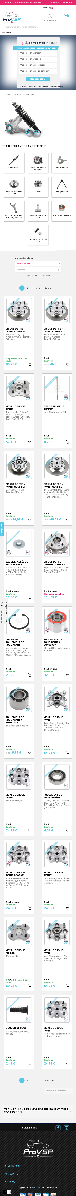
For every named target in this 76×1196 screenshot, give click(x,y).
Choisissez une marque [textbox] (31, 53)
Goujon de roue (16, 1028)
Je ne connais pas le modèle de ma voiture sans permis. (41, 86)
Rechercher (38, 79)
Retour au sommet (58, 1091)
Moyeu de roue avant (15, 408)
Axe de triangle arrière (54, 408)
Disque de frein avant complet (16, 330)
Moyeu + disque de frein (14, 192)
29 (40, 288)
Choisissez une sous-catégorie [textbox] (35, 71)
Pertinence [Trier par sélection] (38, 270)
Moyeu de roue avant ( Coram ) (15, 874)
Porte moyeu (62, 167)
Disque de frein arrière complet (54, 563)
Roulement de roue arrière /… (53, 796)
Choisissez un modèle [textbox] (30, 59)
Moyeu (38, 191)
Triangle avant (62, 191)
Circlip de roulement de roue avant (15, 642)
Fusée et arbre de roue (38, 216)
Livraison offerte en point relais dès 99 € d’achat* (26, 2)
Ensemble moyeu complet (38, 168)
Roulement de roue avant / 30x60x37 (53, 642)
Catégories (2, 529)
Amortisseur (14, 167)
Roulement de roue (62, 215)
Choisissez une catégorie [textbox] (32, 65)
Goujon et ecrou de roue (38, 240)
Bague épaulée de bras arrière (17, 563)
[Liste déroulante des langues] (48, 8)
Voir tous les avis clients (6, 612)
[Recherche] (38, 27)
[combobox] (38, 53)
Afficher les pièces (24, 258)
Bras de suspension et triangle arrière (14, 216)
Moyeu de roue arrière (15, 951)
